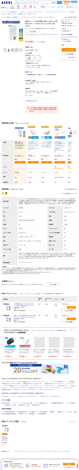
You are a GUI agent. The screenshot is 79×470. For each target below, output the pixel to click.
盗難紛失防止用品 (6, 389)
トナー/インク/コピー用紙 (26, 403)
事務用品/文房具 (6, 403)
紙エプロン (56, 451)
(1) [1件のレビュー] (62, 168)
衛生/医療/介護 (35, 405)
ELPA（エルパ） (52, 17)
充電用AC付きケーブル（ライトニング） (54, 383)
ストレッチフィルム (35, 451)
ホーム (3, 11)
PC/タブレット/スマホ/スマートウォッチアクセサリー (32, 11)
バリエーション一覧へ (24, 293)
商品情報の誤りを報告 (16, 189)
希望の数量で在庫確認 (67, 23)
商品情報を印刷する (71, 17)
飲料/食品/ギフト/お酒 (24, 405)
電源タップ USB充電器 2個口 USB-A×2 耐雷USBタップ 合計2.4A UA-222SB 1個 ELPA (5, 438)
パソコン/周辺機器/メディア (13, 11)
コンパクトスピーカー (49, 385)
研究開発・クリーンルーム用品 (64, 411)
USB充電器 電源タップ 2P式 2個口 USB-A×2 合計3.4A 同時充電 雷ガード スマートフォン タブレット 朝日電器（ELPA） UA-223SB (25, 304)
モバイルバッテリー (71, 383)
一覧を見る (23, 421)
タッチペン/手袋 (24, 385)
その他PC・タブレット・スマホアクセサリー (50, 396)
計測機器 (52, 411)
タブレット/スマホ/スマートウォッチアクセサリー (56, 11)
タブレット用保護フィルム (23, 381)
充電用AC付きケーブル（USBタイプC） (32, 383)
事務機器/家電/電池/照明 (57, 403)
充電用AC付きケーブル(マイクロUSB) (11, 383)
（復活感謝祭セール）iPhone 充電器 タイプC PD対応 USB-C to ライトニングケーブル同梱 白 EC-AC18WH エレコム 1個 (60, 146)
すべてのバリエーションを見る (32, 67)
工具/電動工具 (32, 411)
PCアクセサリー (6, 396)
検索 (59, 2)
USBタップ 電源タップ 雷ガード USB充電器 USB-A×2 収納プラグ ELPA (19, 13)
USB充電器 (71, 11)
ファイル (15, 403)
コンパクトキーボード (35, 385)
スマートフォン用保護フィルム (57, 381)
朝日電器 (8, 17)
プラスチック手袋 (46, 451)
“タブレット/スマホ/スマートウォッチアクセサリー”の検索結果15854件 (48, 330)
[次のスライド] (23, 50)
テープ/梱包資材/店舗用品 (8, 411)
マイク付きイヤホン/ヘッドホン (18, 387)
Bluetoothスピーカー (63, 385)
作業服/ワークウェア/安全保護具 (27, 413)
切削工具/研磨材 (43, 411)
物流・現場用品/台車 (22, 411)
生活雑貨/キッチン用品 (10, 405)
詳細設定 (53, 2)
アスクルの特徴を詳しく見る (69, 467)
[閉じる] (77, 459)
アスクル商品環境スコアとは (69, 193)
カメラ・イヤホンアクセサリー (53, 387)
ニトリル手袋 (65, 451)
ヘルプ (74, 4)
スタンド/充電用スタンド (11, 385)
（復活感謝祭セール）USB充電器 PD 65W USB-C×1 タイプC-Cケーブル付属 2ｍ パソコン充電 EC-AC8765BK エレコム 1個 (73, 146)
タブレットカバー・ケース (8, 381)
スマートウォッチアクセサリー (47, 389)
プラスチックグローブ (22, 451)
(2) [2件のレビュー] (75, 168)
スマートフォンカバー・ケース (40, 381)
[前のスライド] (2, 343)
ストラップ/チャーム (68, 387)
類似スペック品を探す (22, 123)
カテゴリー (4, 7)
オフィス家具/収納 (70, 403)
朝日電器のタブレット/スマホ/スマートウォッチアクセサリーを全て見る (28, 17)
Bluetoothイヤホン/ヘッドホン (35, 387)
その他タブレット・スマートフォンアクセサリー (25, 389)
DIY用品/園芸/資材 (41, 413)
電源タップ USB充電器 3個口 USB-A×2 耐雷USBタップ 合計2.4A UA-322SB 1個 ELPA (25, 316)
